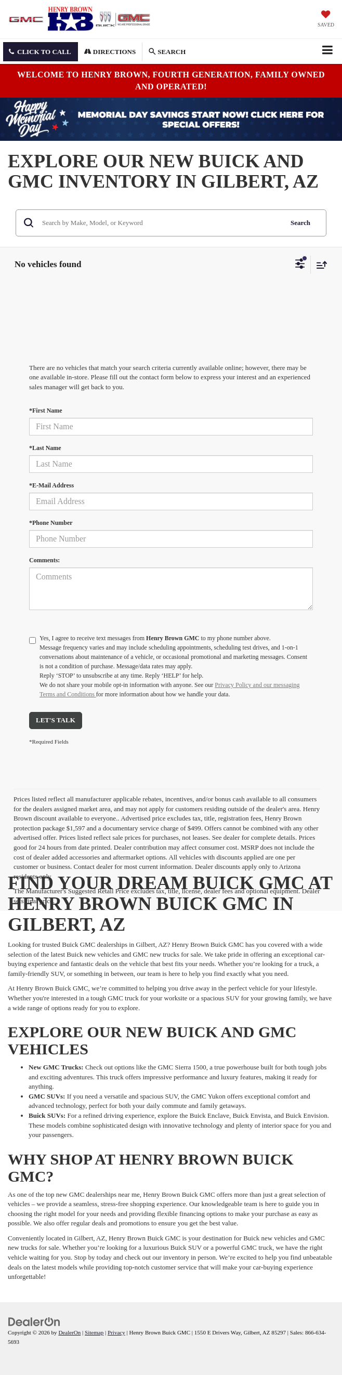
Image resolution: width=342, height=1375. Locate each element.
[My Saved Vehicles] (326, 20)
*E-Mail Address (51, 485)
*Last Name (45, 448)
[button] (40, 51)
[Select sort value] (319, 265)
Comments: (44, 560)
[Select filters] (300, 265)
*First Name (45, 410)
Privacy (116, 1332)
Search (300, 223)
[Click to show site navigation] (327, 51)
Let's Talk (55, 720)
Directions (110, 52)
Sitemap (94, 1332)
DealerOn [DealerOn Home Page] (69, 1332)
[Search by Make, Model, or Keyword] (160, 222)
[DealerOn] (34, 1321)
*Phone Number (51, 522)
